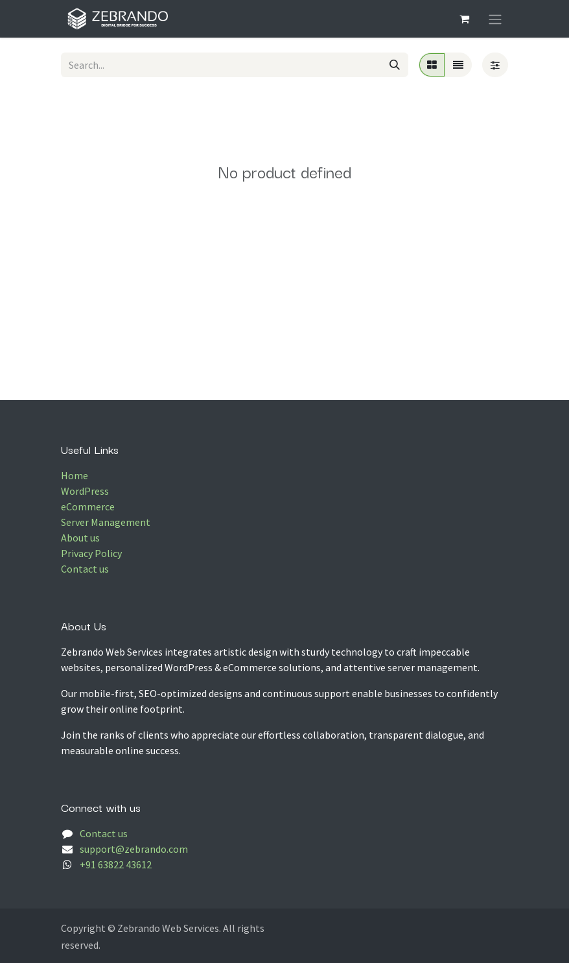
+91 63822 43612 (116, 864)
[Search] (394, 65)
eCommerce (88, 506)
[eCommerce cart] (464, 19)
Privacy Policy (91, 553)
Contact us (85, 568)
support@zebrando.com (134, 848)
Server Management (105, 522)
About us (80, 537)
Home (74, 475)
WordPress (85, 490)
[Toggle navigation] (495, 18)
